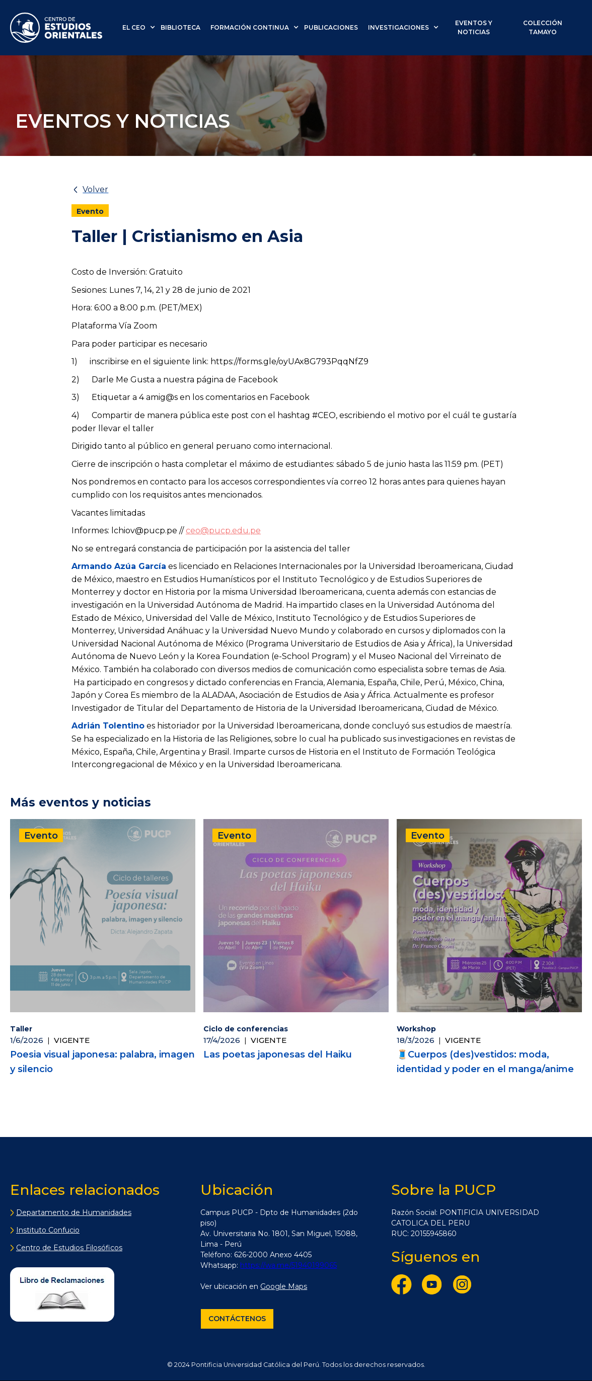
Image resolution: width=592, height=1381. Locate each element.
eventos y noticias (473, 27)
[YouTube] (435, 1286)
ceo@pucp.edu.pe (223, 530)
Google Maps (283, 1286)
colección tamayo (542, 27)
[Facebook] (404, 1286)
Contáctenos (237, 1318)
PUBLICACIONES (331, 27)
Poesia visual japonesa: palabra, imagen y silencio (102, 1062)
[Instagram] (464, 1286)
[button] (141, 27)
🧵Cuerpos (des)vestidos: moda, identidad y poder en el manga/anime (485, 1062)
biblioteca (180, 27)
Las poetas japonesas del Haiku (277, 1054)
